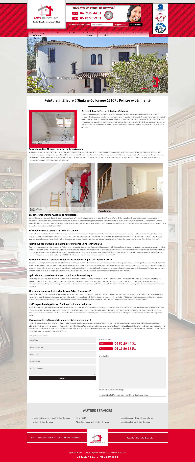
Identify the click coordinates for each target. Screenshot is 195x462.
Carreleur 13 (54, 33)
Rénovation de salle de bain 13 (106, 34)
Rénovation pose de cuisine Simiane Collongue (92, 422)
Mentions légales (71, 437)
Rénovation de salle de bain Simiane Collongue (137, 418)
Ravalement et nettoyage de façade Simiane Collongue (51, 418)
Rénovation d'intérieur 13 (140, 33)
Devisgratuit (108, 15)
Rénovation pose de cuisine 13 (89, 34)
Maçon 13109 (81, 418)
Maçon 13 (72, 33)
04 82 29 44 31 (90, 13)
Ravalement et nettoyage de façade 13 (37, 34)
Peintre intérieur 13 (123, 33)
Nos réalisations (134, 25)
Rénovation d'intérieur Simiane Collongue (135, 422)
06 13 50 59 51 (90, 18)
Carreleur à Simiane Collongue (42, 422)
